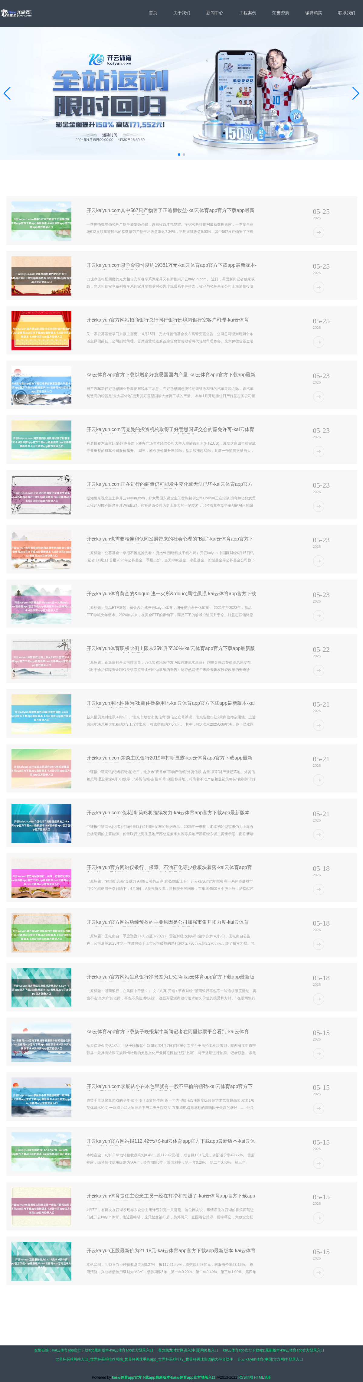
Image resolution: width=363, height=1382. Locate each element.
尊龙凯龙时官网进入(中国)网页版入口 (188, 1350)
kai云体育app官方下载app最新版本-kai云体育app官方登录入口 (103, 1350)
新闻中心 (214, 12)
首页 (153, 12)
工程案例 (247, 12)
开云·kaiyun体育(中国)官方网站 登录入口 (270, 1359)
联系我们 (346, 12)
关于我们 (181, 12)
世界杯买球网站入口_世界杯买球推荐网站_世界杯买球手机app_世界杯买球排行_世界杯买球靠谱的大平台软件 (144, 1359)
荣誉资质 (280, 12)
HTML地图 (262, 1377)
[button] (356, 93)
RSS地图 (245, 1377)
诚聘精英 (313, 12)
